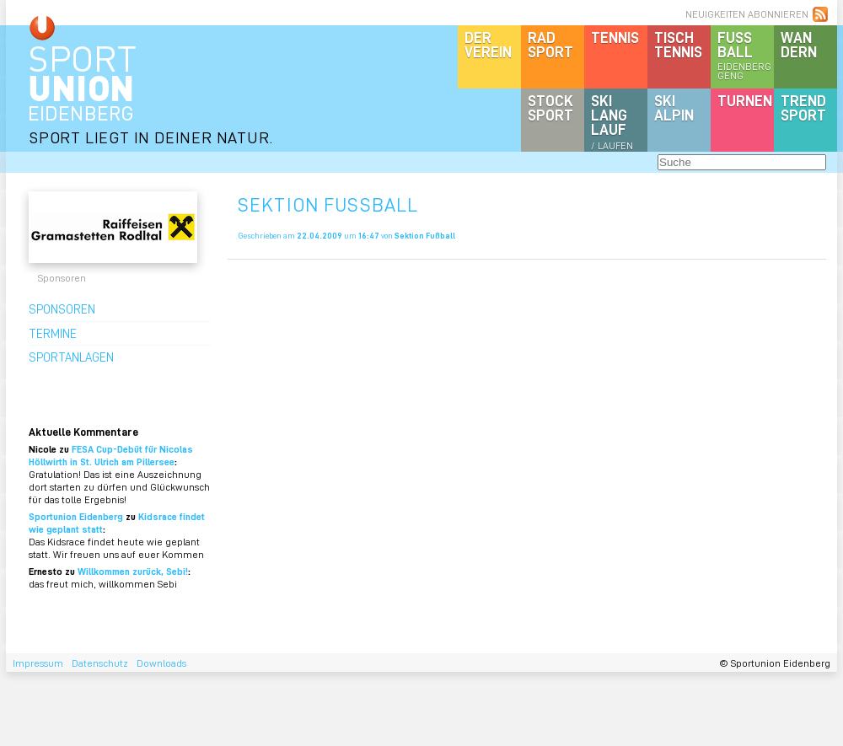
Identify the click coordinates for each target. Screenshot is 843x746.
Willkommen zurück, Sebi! (133, 571)
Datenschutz (100, 663)
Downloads (161, 663)
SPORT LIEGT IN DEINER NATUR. (151, 137)
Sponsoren (62, 308)
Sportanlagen (71, 356)
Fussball (745, 55)
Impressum (38, 663)
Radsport (550, 44)
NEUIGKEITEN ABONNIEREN (746, 14)
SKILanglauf (612, 121)
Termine (53, 333)
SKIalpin (674, 107)
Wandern (799, 44)
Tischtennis (678, 44)
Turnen (744, 100)
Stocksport (550, 107)
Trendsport (803, 107)
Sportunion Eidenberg (76, 516)
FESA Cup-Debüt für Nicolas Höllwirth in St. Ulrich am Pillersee (111, 455)
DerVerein (488, 44)
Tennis (615, 37)
